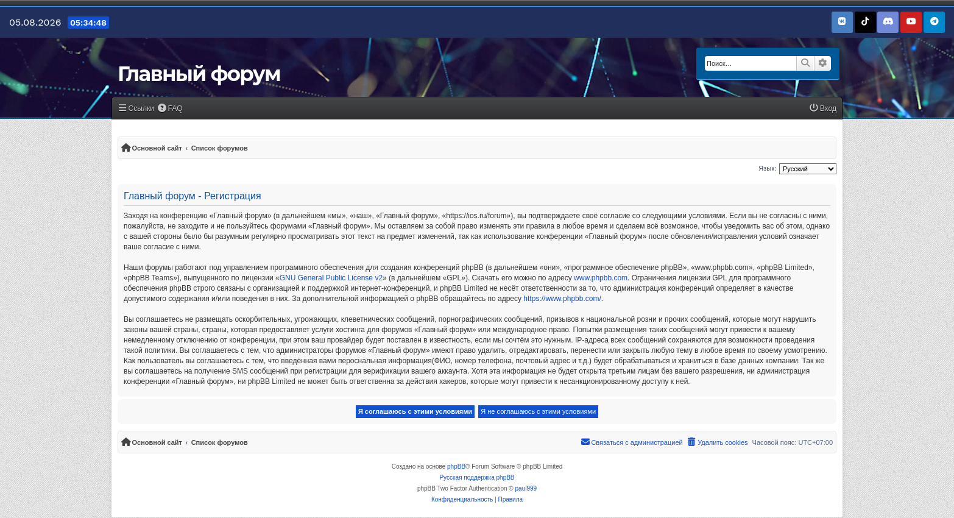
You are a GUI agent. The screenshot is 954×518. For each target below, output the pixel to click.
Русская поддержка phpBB (476, 477)
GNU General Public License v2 (331, 278)
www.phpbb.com (600, 278)
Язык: (767, 168)
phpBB (456, 466)
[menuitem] (170, 109)
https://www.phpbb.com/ (562, 298)
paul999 (526, 488)
